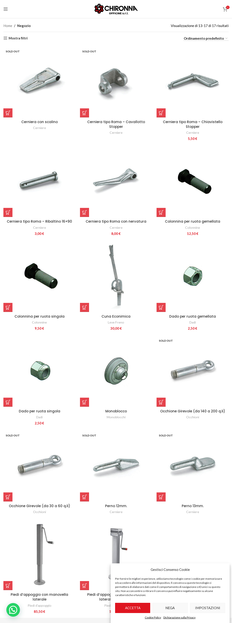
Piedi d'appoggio (39, 605)
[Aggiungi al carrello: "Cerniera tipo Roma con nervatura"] (84, 212)
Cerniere (39, 128)
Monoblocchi (116, 417)
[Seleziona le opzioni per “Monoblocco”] (84, 402)
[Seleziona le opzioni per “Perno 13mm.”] (161, 496)
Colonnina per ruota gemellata (192, 221)
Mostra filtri (18, 38)
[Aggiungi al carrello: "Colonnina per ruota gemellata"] (161, 212)
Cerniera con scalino (39, 121)
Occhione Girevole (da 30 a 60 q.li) (39, 506)
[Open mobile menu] (5, 9)
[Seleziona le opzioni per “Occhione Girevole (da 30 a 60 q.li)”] (7, 496)
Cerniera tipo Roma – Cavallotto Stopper (116, 124)
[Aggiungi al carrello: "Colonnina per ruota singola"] (7, 307)
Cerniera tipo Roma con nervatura (116, 221)
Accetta (132, 608)
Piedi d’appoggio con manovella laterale (39, 597)
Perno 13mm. (193, 506)
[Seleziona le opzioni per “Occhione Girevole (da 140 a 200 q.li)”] (161, 402)
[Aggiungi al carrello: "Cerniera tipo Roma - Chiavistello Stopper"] (161, 112)
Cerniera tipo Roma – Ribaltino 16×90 (39, 221)
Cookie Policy (153, 617)
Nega (170, 608)
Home (7, 26)
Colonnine (192, 227)
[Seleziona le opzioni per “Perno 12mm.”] (84, 496)
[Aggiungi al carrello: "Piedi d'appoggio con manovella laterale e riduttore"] (84, 585)
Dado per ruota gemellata (192, 316)
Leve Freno (116, 322)
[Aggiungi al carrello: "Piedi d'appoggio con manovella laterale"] (7, 585)
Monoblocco (116, 411)
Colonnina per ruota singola (39, 316)
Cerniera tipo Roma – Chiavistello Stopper (192, 124)
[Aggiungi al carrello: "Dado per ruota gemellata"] (161, 307)
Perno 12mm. (116, 506)
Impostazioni (207, 608)
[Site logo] (116, 9)
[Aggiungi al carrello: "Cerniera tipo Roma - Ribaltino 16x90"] (7, 212)
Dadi (192, 322)
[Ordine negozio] (206, 38)
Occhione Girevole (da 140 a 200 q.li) (192, 411)
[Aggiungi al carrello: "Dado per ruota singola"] (7, 402)
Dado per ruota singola (39, 411)
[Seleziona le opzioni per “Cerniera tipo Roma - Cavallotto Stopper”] (84, 112)
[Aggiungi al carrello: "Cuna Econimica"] (84, 307)
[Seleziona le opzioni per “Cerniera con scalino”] (7, 112)
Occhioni (192, 417)
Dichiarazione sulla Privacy (179, 617)
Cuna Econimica (116, 316)
